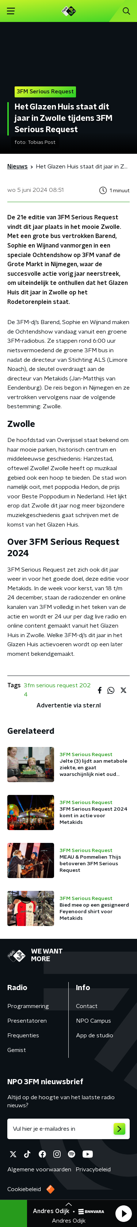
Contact (87, 1006)
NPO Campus (93, 1021)
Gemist (16, 1050)
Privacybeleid (93, 1169)
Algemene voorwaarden (39, 1169)
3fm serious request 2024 (57, 690)
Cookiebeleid (24, 1189)
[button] (123, 1213)
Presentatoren (27, 1021)
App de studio (94, 1035)
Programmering (28, 1006)
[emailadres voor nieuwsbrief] (68, 1129)
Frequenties (23, 1035)
